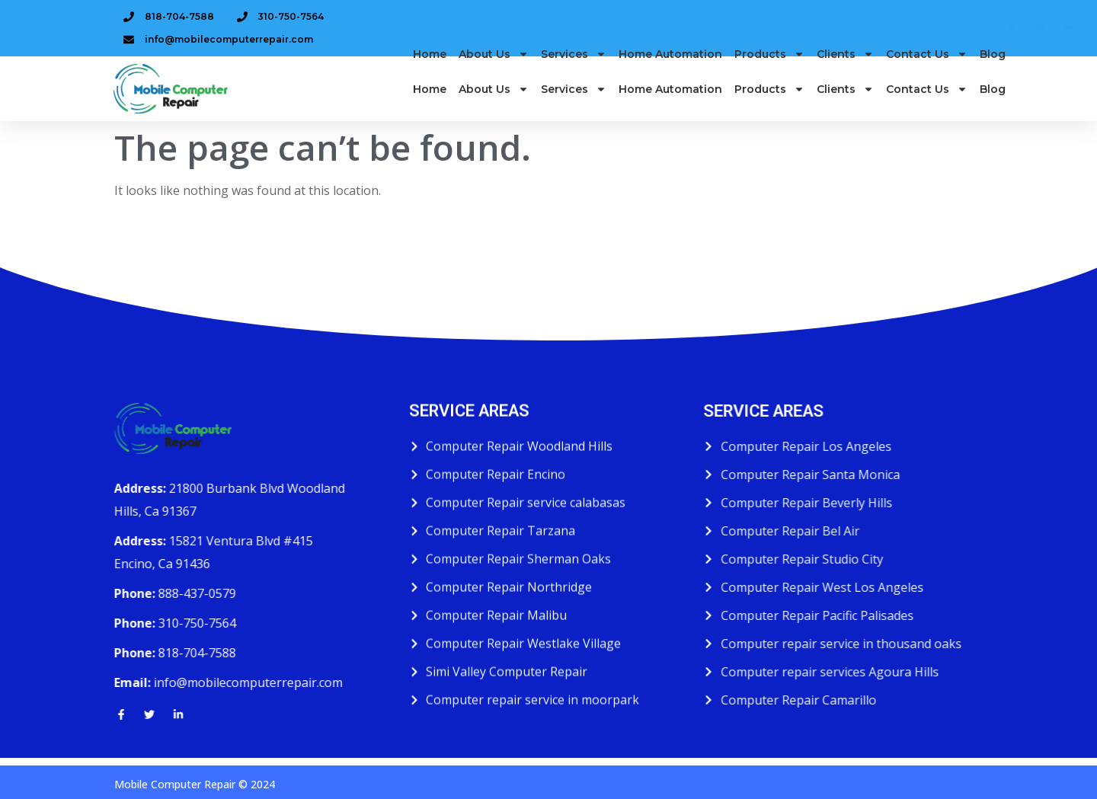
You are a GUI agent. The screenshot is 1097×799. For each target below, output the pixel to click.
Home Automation (670, 71)
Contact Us (926, 72)
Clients (845, 72)
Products (769, 72)
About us (494, 72)
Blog (993, 71)
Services (573, 72)
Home (429, 71)
